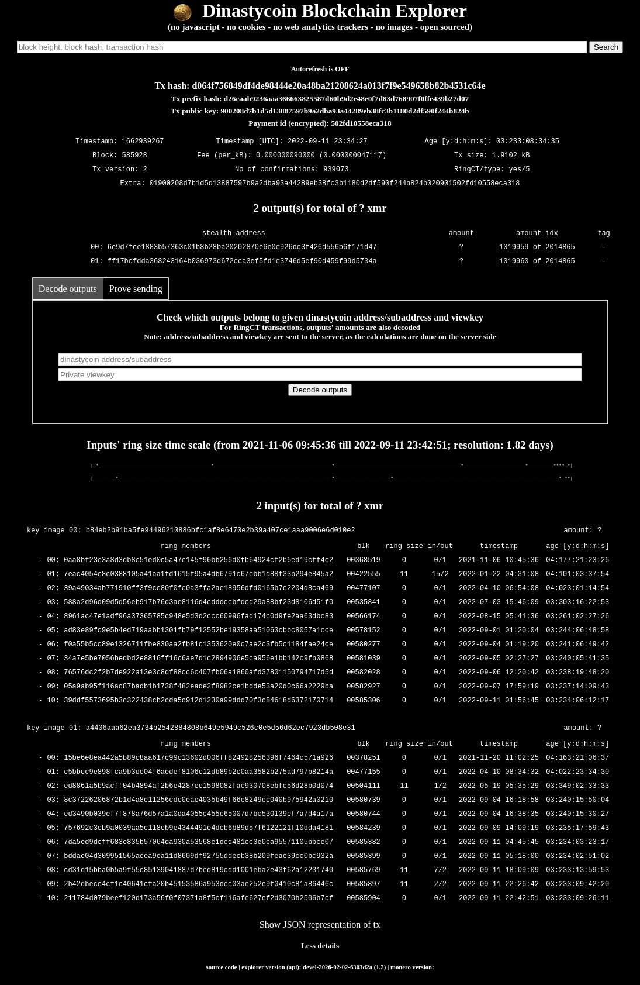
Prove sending (135, 289)
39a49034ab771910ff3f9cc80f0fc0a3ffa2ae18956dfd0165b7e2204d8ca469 (198, 589)
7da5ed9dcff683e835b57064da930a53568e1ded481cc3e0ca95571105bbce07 (198, 843)
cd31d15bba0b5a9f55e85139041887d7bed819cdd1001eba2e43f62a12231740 (198, 871)
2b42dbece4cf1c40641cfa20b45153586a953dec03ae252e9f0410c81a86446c (198, 885)
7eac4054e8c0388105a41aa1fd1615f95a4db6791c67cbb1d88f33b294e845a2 (198, 575)
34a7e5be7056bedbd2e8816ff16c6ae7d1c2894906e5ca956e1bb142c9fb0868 (198, 659)
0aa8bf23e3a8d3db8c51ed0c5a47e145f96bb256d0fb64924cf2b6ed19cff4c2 (198, 561)
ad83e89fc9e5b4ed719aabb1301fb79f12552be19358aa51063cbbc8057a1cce (198, 631)
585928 (134, 155)
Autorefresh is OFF (320, 69)
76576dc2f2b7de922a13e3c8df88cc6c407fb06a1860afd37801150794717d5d (198, 673)
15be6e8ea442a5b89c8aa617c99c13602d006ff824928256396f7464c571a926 (198, 758)
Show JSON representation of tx (320, 924)
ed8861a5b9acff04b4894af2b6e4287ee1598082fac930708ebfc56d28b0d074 (198, 786)
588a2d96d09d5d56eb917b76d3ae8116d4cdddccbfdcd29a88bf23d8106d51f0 (198, 603)
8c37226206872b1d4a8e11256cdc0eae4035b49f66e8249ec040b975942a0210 (198, 800)
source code (221, 966)
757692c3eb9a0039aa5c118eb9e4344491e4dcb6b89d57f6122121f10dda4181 (198, 829)
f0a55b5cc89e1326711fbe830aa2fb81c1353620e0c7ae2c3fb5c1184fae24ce (198, 645)
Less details (320, 945)
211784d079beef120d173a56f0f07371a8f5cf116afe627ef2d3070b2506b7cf (198, 899)
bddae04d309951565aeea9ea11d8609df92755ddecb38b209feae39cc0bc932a (198, 857)
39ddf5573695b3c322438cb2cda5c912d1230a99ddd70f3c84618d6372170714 (198, 701)
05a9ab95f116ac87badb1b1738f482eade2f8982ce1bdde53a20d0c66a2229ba (198, 687)
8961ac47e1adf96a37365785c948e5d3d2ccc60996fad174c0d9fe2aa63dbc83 (198, 617)
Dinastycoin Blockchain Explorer (320, 10)
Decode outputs (68, 289)
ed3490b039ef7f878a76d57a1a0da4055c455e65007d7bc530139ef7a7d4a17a (198, 814)
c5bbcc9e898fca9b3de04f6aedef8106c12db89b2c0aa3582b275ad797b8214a (198, 772)
